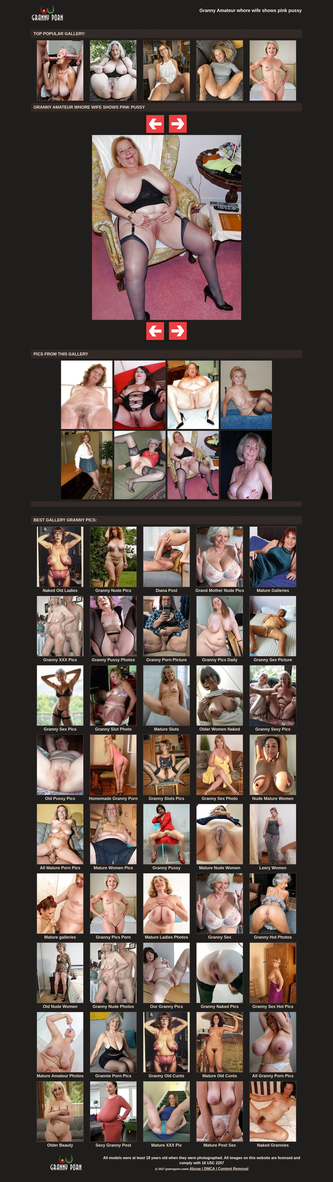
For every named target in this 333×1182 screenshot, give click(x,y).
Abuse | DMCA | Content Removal (219, 1169)
